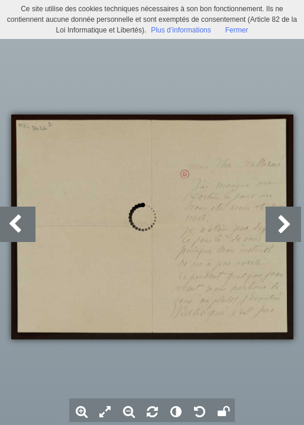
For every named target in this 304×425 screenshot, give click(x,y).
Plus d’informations (181, 30)
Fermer (236, 30)
